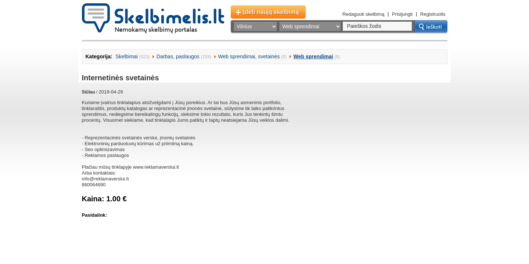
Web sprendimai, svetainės (249, 56)
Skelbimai (127, 56)
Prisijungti (402, 14)
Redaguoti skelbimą (363, 14)
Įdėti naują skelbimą (271, 12)
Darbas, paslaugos (177, 56)
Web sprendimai (313, 56)
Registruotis (433, 14)
